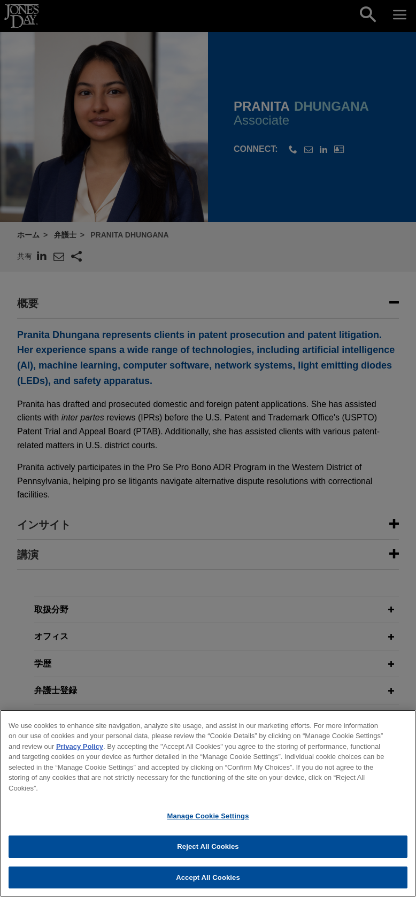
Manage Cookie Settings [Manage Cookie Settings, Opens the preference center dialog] (208, 820)
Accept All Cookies (208, 881)
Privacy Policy (79, 750)
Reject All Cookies (207, 850)
